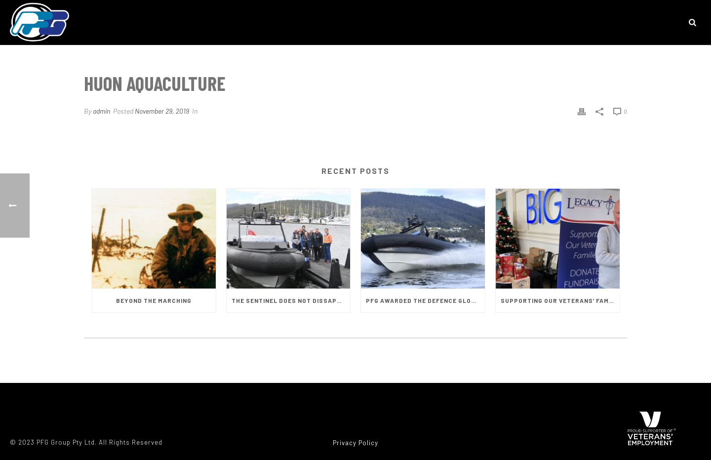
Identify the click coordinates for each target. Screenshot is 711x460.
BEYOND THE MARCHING (154, 300)
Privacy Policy (355, 443)
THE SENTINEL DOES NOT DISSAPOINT (291, 300)
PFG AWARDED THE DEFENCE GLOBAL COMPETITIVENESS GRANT (425, 300)
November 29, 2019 (162, 111)
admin (101, 111)
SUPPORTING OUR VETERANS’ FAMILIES (560, 300)
